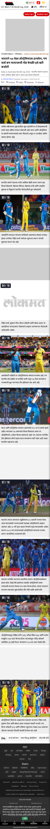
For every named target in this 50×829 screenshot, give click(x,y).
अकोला (42, 755)
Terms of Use (34, 786)
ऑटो (6, 772)
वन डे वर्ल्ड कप (13, 738)
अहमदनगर (33, 755)
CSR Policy (40, 794)
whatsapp (29, 82)
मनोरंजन (6, 768)
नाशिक (28, 750)
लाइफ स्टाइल (42, 768)
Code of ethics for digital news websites (20, 794)
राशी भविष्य (38, 776)
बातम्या (20, 776)
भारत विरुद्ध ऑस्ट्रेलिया (29, 738)
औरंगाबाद (19, 750)
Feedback (14, 786)
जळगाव (21, 759)
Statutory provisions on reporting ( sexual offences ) (25, 790)
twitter (19, 82)
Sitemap (24, 786)
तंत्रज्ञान (14, 772)
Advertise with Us (18, 782)
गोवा (29, 759)
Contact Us (43, 782)
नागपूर (36, 750)
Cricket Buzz (7, 54)
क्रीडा (32, 768)
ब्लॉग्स (43, 772)
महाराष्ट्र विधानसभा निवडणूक (28, 772)
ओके (25, 818)
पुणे (12, 750)
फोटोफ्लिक (24, 768)
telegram (39, 82)
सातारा (17, 755)
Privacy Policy (32, 782)
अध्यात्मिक (11, 776)
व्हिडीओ (14, 768)
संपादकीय (29, 776)
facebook (10, 82)
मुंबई (5, 750)
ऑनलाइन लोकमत (8, 79)
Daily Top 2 (29, 14)
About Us (6, 782)
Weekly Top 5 (42, 14)
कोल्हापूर (8, 755)
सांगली (24, 755)
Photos (18, 54)
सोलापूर (43, 750)
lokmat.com (13, 803)
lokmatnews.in (36, 803)
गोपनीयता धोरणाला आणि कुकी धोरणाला (23, 814)
